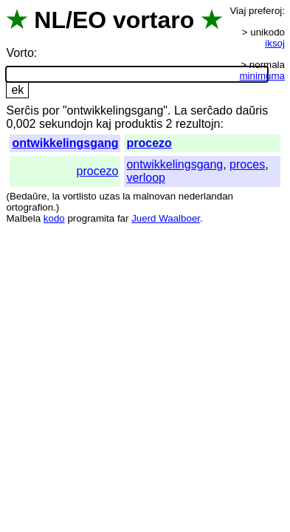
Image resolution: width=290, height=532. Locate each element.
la (56, 196)
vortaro (153, 20)
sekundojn (66, 123)
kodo (54, 218)
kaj (103, 123)
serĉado (211, 110)
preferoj (265, 10)
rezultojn (198, 123)
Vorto (19, 53)
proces (247, 164)
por (50, 110)
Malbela (23, 218)
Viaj (237, 10)
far (123, 218)
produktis (138, 123)
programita (90, 218)
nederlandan (206, 196)
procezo (148, 143)
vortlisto (80, 196)
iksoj (275, 43)
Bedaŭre (28, 196)
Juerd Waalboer (165, 218)
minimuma (262, 75)
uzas (109, 196)
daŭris (252, 110)
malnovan (154, 196)
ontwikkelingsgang (65, 143)
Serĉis (22, 110)
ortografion (29, 207)
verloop (145, 177)
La (180, 110)
